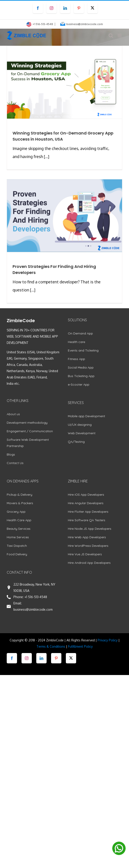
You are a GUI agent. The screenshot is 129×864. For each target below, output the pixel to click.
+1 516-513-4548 (35, 597)
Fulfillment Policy (80, 646)
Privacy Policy (108, 640)
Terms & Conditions (51, 646)
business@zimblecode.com (84, 24)
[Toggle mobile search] (111, 35)
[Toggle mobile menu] (120, 35)
